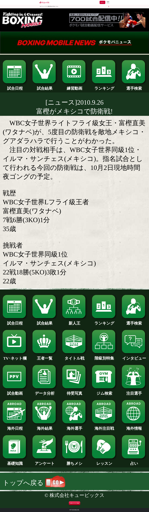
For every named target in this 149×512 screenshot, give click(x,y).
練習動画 (74, 86)
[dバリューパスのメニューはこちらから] (107, 2)
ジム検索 (104, 391)
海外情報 (134, 426)
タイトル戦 (74, 356)
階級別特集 (104, 356)
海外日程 (15, 426)
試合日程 (15, 86)
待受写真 (74, 391)
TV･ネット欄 (15, 356)
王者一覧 (44, 356)
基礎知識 (15, 461)
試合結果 (44, 86)
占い (134, 461)
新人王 (74, 321)
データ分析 (44, 391)
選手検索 (134, 86)
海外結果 (44, 426)
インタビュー (134, 356)
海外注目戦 (104, 426)
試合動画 (15, 391)
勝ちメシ (74, 461)
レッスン (104, 461)
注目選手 (134, 391)
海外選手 (74, 426)
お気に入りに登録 (74, 503)
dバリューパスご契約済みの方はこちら (49, 6)
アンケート (44, 461)
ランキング (104, 86)
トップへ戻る (34, 482)
